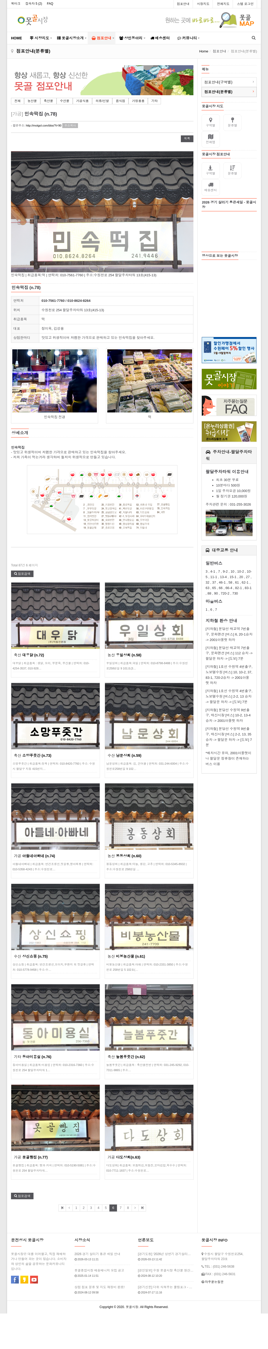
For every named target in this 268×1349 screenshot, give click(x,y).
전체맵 (210, 139)
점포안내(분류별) (218, 92)
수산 (124, 755)
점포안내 (183, 4)
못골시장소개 (70, 38)
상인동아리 (131, 38)
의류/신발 (102, 101)
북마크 (15, 3)
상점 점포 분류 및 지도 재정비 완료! (100, 1287)
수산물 (64, 101)
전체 (17, 101)
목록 (187, 138)
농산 (124, 655)
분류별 (232, 122)
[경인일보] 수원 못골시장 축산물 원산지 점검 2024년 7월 (166, 1270)
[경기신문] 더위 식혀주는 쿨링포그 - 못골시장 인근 (166, 1287)
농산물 (32, 101)
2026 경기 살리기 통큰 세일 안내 (97, 1254)
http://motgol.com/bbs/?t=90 (44, 125)
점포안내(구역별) (218, 82)
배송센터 (160, 38)
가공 (34, 856)
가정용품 (138, 101)
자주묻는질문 (214, 1282)
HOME (16, 38)
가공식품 (82, 101)
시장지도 (203, 4)
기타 (154, 101)
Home (203, 51)
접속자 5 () (33, 3)
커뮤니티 (187, 38)
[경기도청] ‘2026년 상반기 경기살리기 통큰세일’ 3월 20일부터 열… (166, 1254)
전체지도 (223, 4)
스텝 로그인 (245, 4)
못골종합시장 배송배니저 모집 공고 (99, 1270)
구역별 (210, 122)
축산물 (48, 101)
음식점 (120, 101)
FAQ (50, 3)
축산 (29, 655)
